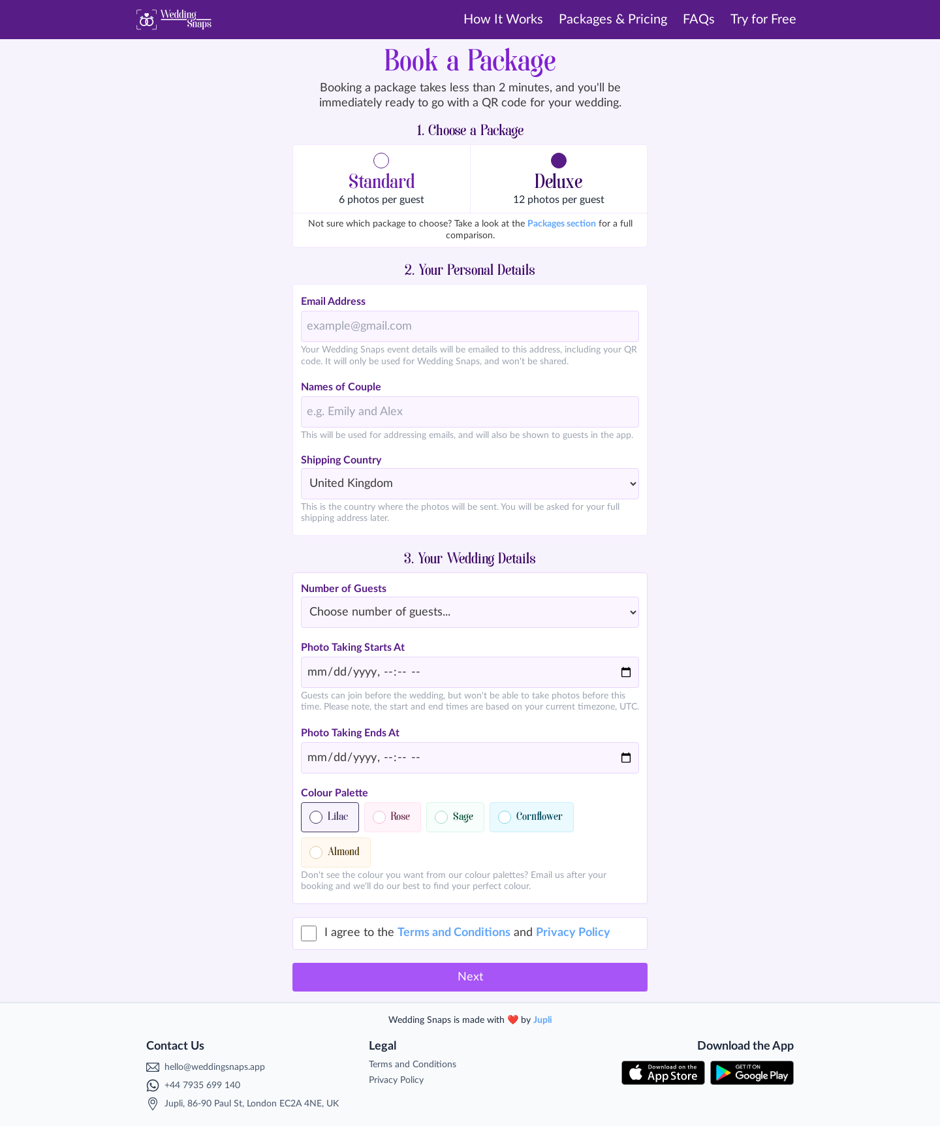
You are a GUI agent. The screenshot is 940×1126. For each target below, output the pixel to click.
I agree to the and (467, 933)
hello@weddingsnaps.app (214, 1067)
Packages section (561, 223)
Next (470, 977)
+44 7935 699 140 (202, 1085)
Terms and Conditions (454, 933)
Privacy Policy (573, 933)
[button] (382, 179)
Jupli (542, 1020)
